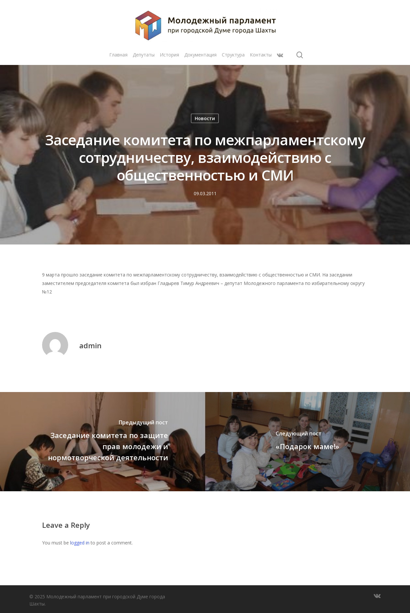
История (169, 55)
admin (90, 345)
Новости (205, 118)
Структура (233, 55)
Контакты (261, 55)
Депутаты (144, 55)
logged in (79, 543)
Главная (118, 55)
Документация (200, 55)
